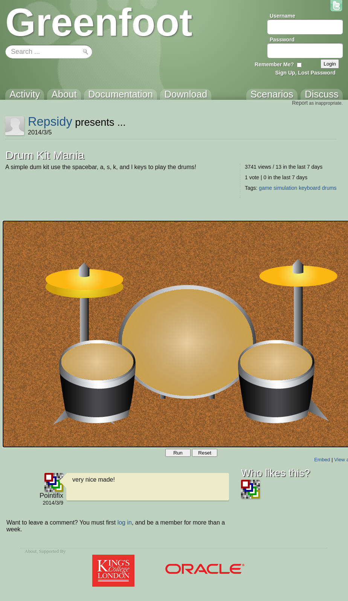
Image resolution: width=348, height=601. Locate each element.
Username (282, 16)
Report (300, 103)
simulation (285, 188)
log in (125, 522)
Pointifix (51, 495)
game (265, 188)
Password (282, 40)
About (30, 551)
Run (177, 453)
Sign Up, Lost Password (305, 73)
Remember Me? (274, 64)
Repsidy (50, 121)
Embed (322, 459)
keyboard (310, 188)
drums (329, 188)
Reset (204, 453)
